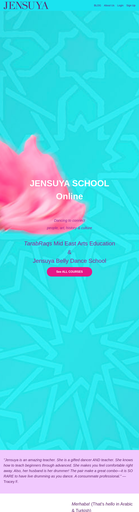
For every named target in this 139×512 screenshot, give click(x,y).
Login (120, 5)
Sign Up (130, 5)
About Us (109, 5)
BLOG (97, 5)
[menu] (113, 5)
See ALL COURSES (69, 271)
